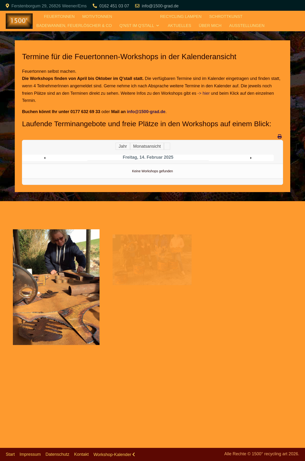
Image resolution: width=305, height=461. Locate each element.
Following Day (240, 158)
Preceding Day (56, 158)
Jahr (123, 146)
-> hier (204, 93)
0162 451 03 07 (114, 6)
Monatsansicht (147, 146)
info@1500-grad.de (160, 6)
